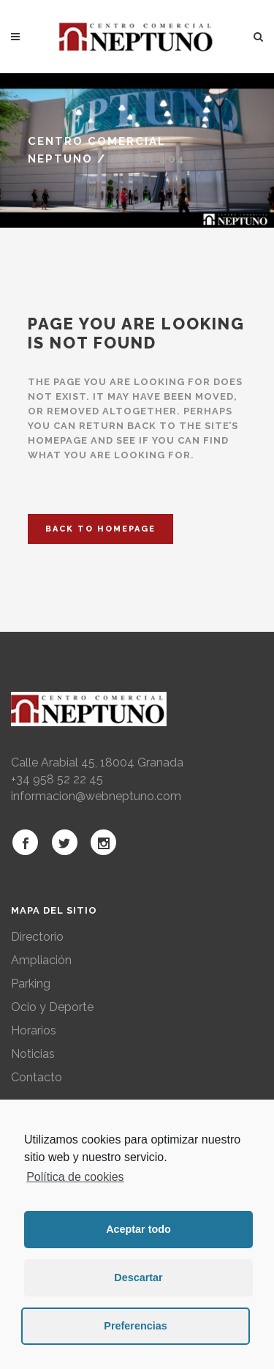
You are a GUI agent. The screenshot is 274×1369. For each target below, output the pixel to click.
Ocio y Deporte (52, 1007)
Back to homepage (100, 529)
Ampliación (41, 960)
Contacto (36, 1077)
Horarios (33, 1030)
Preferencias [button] (135, 1326)
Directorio (37, 937)
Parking (30, 984)
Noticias (33, 1054)
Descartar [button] (138, 1277)
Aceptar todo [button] (138, 1229)
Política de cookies (74, 1177)
